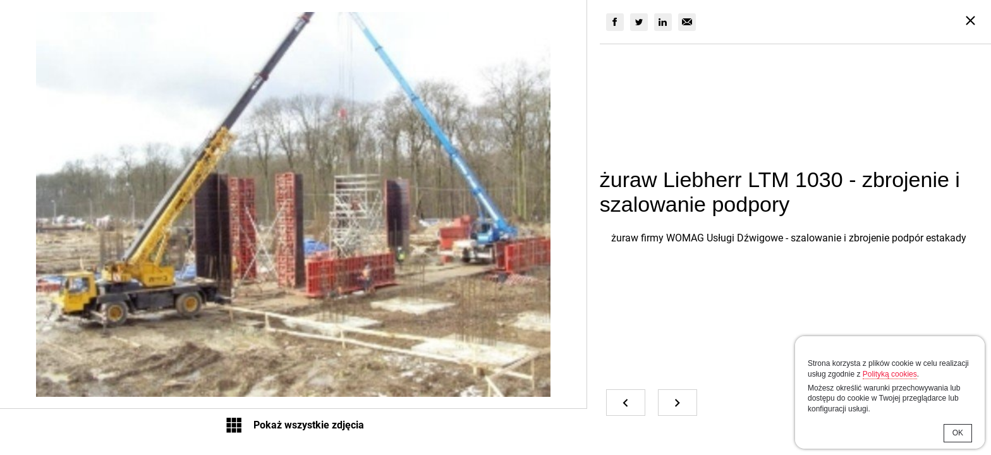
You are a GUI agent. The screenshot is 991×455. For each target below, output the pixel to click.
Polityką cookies (890, 374)
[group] (615, 22)
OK (957, 432)
